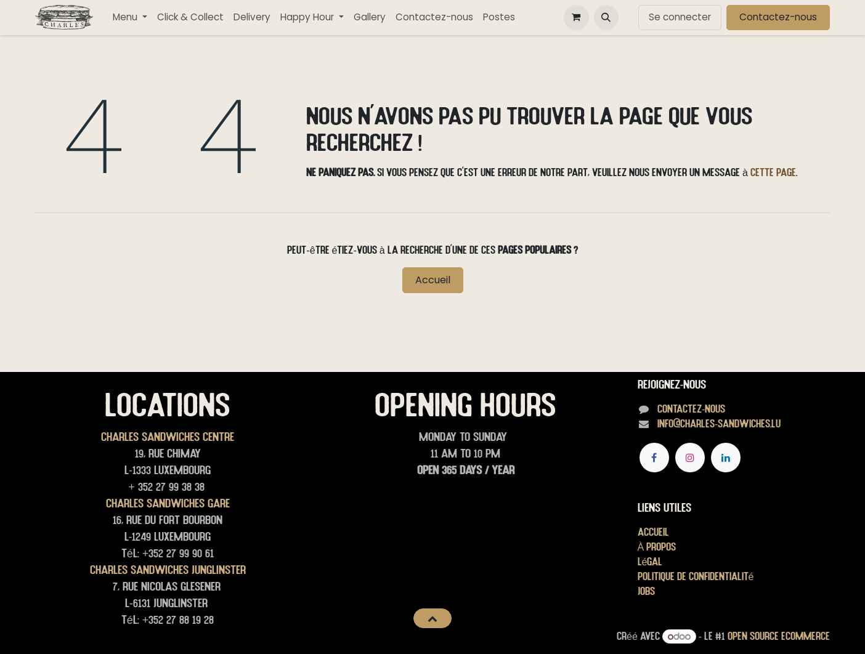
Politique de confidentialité (696, 576)
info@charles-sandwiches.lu (719, 423)
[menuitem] (130, 18)
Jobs (646, 591)
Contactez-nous (778, 16)
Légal (650, 561)
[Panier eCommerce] (576, 17)
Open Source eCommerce (779, 636)
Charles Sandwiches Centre (167, 436)
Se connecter (680, 16)
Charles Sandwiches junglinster (168, 569)
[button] (606, 17)
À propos (657, 546)
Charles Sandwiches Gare (168, 503)
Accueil (432, 280)
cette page (773, 172)
